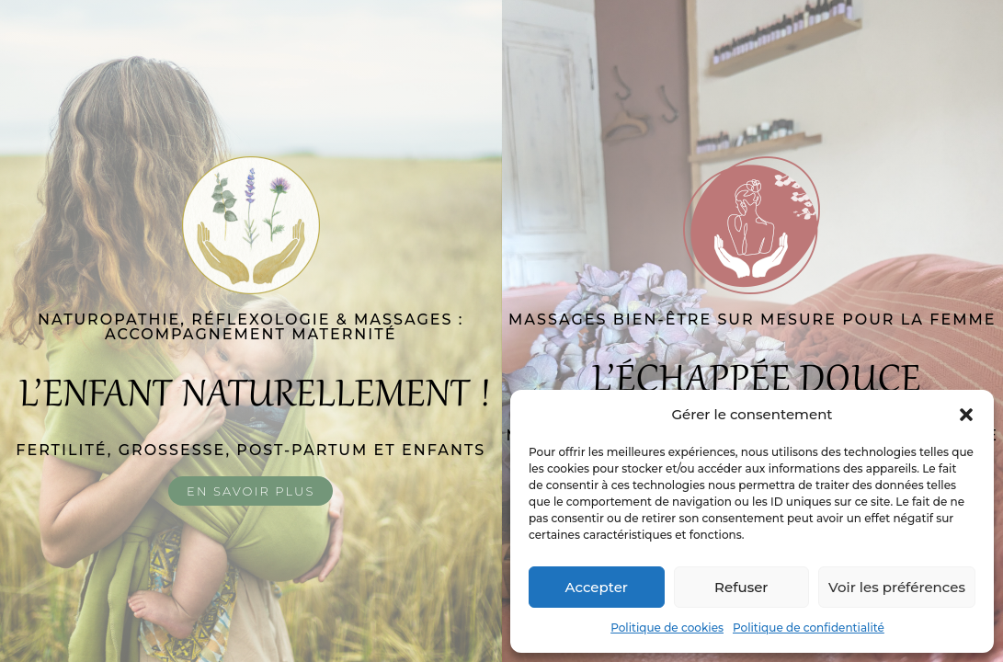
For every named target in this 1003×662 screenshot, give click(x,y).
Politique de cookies (667, 627)
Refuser (741, 587)
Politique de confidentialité (808, 627)
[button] (966, 414)
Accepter (596, 587)
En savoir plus (250, 491)
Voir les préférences (896, 587)
